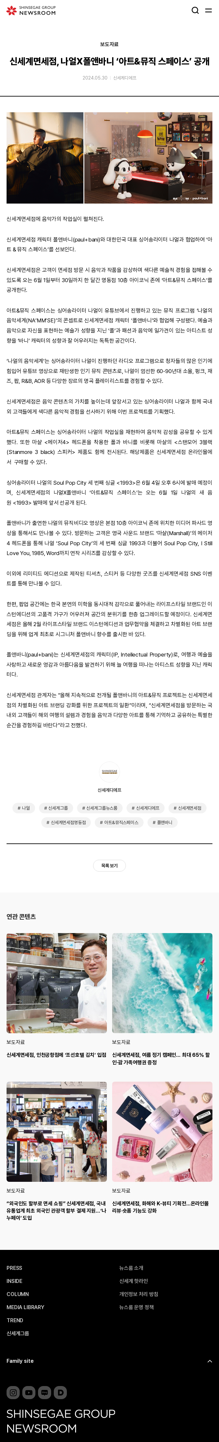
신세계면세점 (189, 808)
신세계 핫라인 (133, 1281)
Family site (20, 1361)
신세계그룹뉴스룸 (101, 808)
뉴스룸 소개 (131, 1268)
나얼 (26, 808)
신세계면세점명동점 (68, 822)
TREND (15, 1320)
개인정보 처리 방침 (138, 1294)
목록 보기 (109, 865)
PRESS (14, 1268)
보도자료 (109, 44)
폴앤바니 (164, 822)
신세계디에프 (124, 78)
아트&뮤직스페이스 (121, 822)
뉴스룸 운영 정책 (136, 1307)
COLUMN (18, 1294)
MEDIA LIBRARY (25, 1307)
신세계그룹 (58, 808)
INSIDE (14, 1281)
